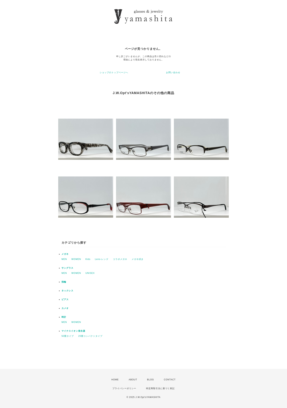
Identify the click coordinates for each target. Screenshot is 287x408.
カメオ (65, 308)
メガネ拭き (138, 259)
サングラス (67, 268)
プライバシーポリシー (124, 388)
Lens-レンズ (101, 259)
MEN (64, 259)
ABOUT (133, 379)
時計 (63, 317)
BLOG (150, 379)
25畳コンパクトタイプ (90, 336)
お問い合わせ (173, 72)
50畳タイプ (67, 336)
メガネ (65, 254)
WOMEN (76, 259)
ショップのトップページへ (114, 72)
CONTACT (170, 379)
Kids (87, 259)
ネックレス (67, 290)
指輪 (63, 282)
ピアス (65, 299)
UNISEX (90, 273)
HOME (115, 379)
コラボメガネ (120, 259)
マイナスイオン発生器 (73, 331)
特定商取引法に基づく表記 (160, 388)
